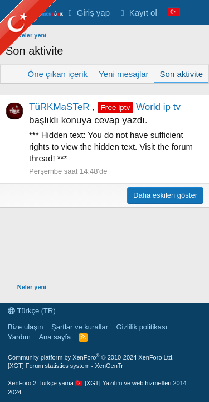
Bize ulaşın (25, 327)
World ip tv (139, 107)
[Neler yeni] (196, 12)
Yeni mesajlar (124, 74)
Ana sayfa (54, 337)
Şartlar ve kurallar (79, 327)
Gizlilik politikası (141, 327)
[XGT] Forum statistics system (65, 365)
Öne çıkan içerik (58, 74)
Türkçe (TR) (32, 311)
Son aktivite (181, 74)
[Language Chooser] (174, 12)
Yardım (19, 337)
